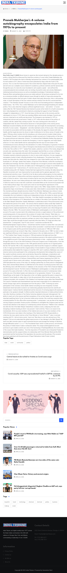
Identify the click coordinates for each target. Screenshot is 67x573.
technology (22, 502)
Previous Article (12, 354)
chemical (31, 502)
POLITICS (28, 342)
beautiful (7, 502)
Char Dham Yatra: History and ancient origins (31, 474)
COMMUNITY (20, 342)
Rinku (6, 31)
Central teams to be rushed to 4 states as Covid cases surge (29, 357)
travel (14, 502)
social (14, 506)
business (54, 502)
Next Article (55, 371)
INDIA (14, 8)
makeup (7, 506)
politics (47, 502)
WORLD (12, 342)
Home (5, 8)
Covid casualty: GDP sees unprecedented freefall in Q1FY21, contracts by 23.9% (34, 375)
